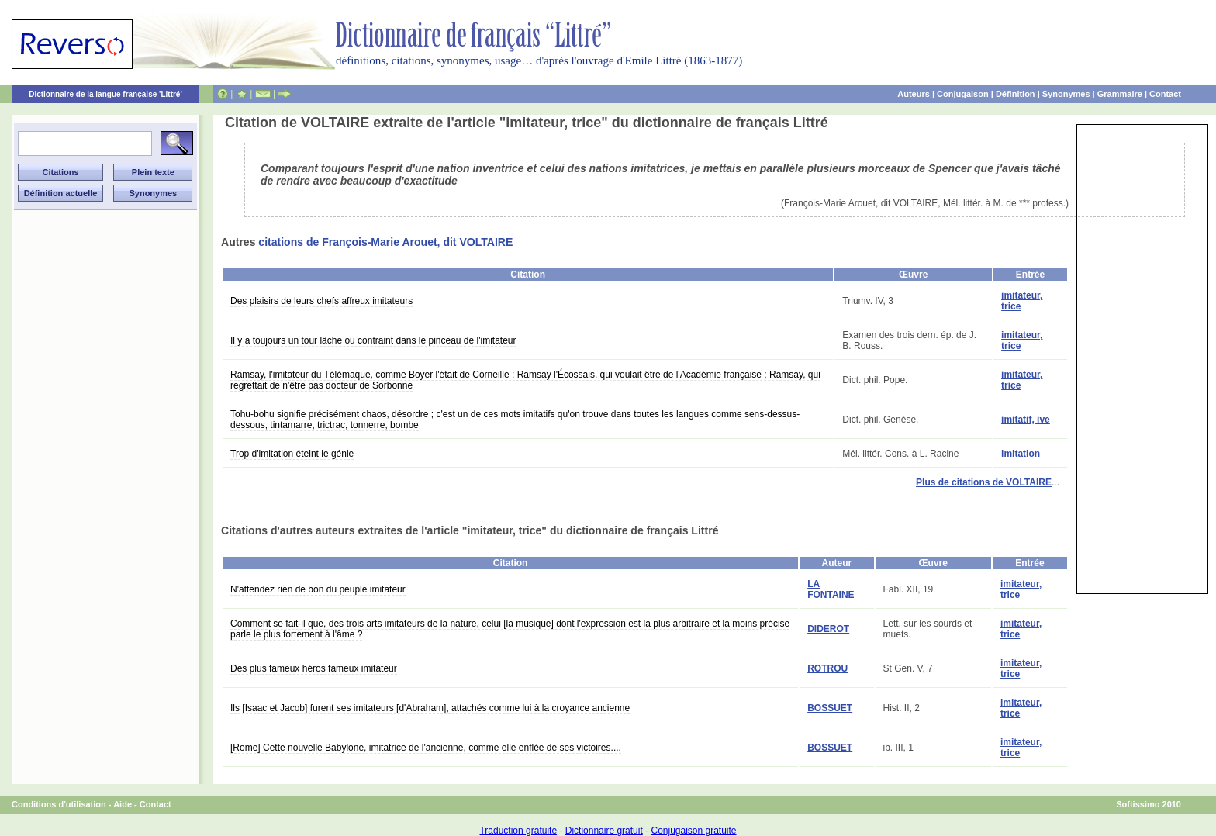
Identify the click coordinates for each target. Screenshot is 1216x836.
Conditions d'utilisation (59, 804)
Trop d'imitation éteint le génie (292, 453)
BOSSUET (829, 708)
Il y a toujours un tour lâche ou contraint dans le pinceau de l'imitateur (373, 340)
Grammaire (1119, 93)
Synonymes (1066, 93)
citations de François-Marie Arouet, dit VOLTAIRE (385, 242)
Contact (1165, 93)
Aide (122, 804)
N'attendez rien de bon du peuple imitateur (318, 589)
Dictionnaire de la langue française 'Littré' (105, 94)
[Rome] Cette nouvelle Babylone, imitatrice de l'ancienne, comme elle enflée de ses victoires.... (425, 747)
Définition (1015, 93)
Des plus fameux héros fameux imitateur (313, 668)
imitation (1020, 453)
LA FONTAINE (830, 589)
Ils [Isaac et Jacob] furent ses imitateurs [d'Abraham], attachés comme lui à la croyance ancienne (430, 708)
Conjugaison (963, 93)
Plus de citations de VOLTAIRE (984, 482)
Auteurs (913, 93)
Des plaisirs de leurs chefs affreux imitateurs (321, 300)
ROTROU (827, 668)
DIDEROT (828, 629)
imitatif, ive (1025, 419)
